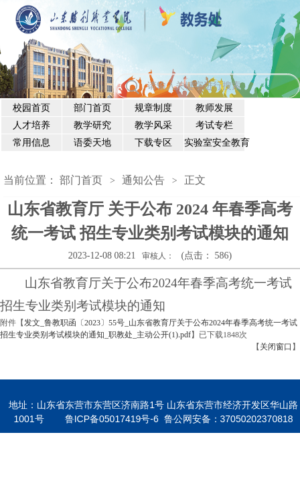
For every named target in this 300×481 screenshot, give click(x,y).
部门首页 (92, 107)
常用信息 (31, 142)
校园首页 (31, 107)
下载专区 (153, 142)
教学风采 (153, 125)
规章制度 (153, 107)
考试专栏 (214, 125)
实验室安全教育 (214, 142)
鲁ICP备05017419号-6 (112, 419)
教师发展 (214, 107)
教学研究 (92, 125)
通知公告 (143, 180)
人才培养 (31, 125)
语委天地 (92, 142)
